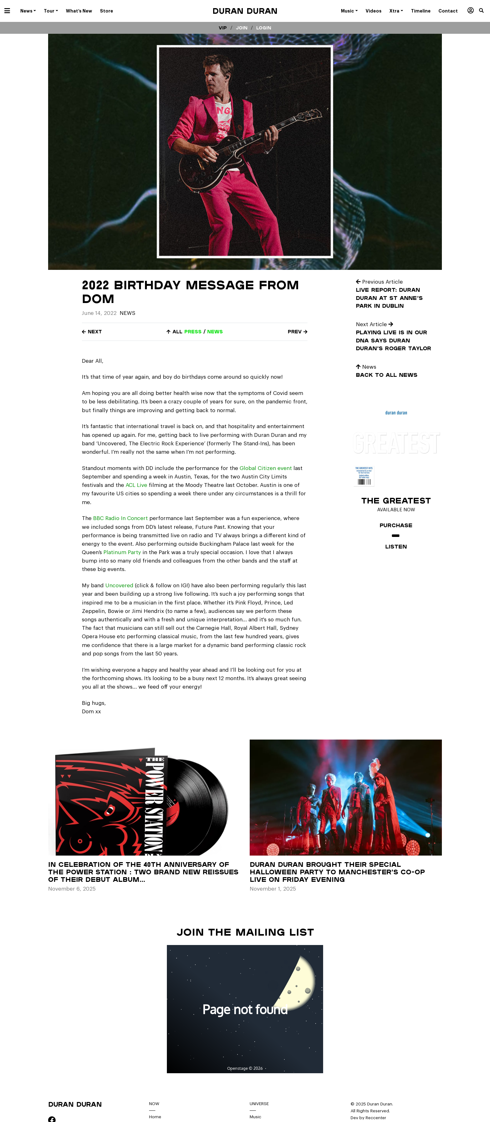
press (193, 331)
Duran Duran (245, 10)
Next (92, 331)
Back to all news (387, 374)
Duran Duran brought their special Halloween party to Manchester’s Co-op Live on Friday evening (337, 872)
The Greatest (396, 500)
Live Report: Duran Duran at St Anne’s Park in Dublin (389, 297)
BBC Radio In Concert (120, 518)
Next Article (374, 324)
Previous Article (379, 282)
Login (263, 27)
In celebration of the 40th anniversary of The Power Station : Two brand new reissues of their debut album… (143, 872)
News (127, 313)
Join (242, 27)
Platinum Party (121, 552)
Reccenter (376, 1118)
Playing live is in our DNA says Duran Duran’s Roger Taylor (393, 340)
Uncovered (119, 585)
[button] (484, 11)
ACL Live (136, 485)
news (215, 331)
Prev (298, 331)
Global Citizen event (266, 468)
